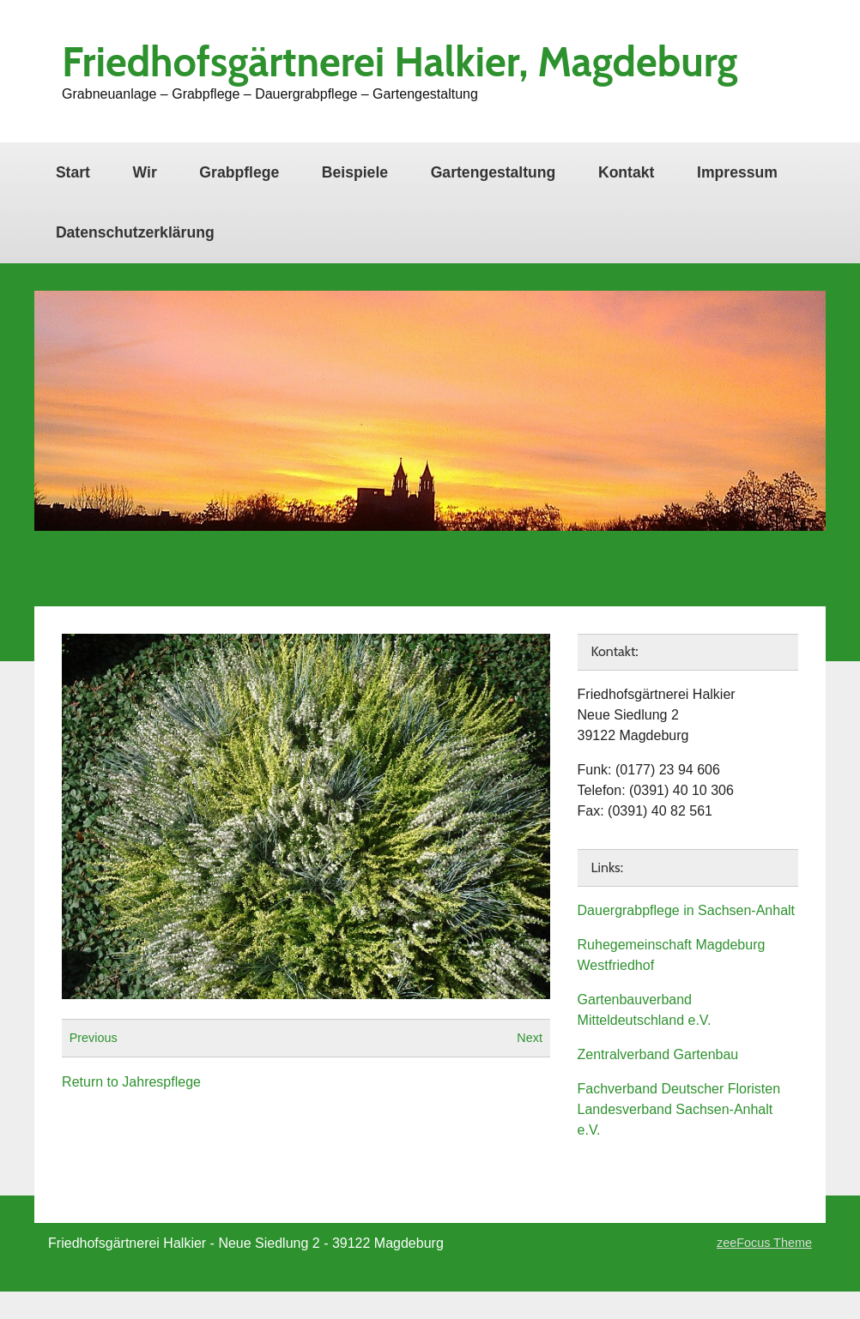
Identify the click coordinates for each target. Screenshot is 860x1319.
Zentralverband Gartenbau (658, 1054)
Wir (145, 172)
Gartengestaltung (493, 172)
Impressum (737, 172)
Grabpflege (239, 172)
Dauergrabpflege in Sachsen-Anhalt (687, 910)
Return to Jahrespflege (131, 1082)
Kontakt (626, 172)
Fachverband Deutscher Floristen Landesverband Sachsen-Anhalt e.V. (679, 1109)
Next (529, 1038)
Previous (94, 1038)
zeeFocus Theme (764, 1243)
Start (73, 172)
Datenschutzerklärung (135, 232)
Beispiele (355, 172)
